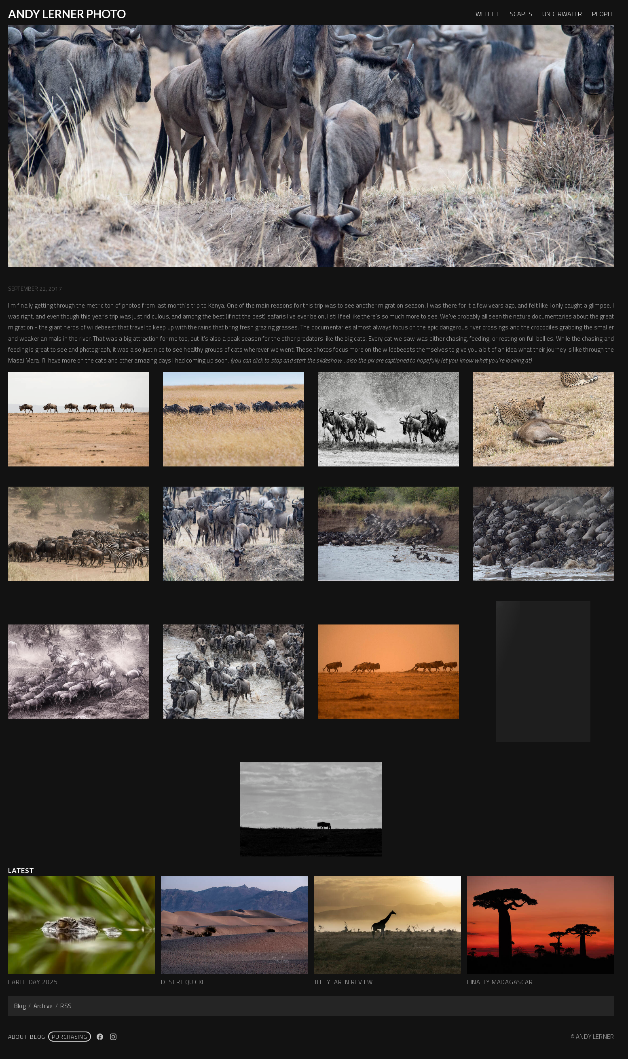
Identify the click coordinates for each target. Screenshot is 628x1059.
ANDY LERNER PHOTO (67, 14)
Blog (20, 1005)
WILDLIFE (488, 14)
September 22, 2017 (35, 289)
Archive (43, 1005)
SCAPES (521, 14)
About (17, 1036)
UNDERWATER (562, 14)
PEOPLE (603, 14)
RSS (65, 1005)
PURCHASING (69, 1036)
